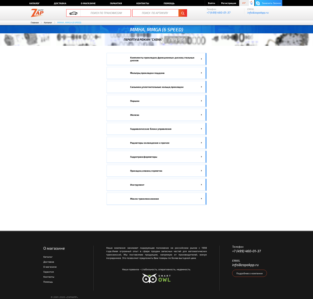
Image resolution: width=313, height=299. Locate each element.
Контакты (142, 3)
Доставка (60, 3)
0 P (244, 3)
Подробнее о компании (249, 273)
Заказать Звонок (268, 3)
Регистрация (228, 3)
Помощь (169, 3)
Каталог (34, 3)
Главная (35, 22)
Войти (211, 3)
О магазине (88, 3)
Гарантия (116, 3)
